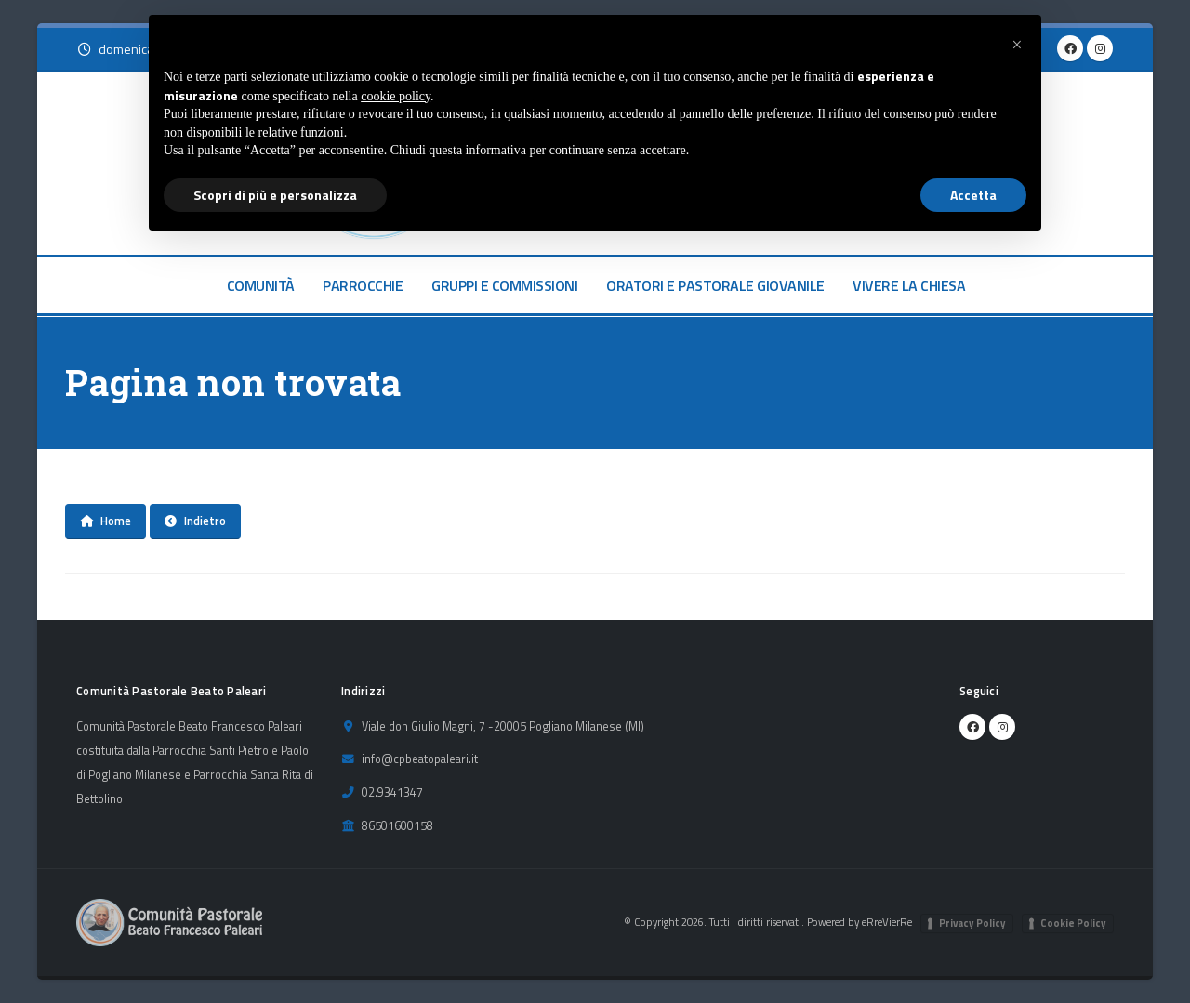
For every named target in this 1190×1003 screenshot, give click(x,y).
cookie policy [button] (395, 96)
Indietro (195, 520)
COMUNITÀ (261, 285)
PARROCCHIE (363, 285)
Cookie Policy (1073, 923)
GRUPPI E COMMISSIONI (504, 285)
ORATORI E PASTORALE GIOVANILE (715, 285)
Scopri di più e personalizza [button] (275, 195)
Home (105, 520)
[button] (1017, 44)
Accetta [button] (973, 195)
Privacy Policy (972, 923)
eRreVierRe (887, 922)
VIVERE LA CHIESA (909, 285)
